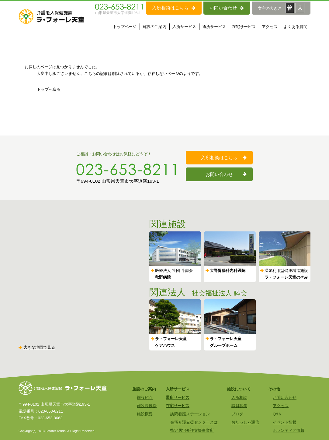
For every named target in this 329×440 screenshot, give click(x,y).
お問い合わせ (227, 7)
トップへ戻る (49, 89)
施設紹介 (145, 397)
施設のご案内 (154, 26)
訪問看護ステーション (190, 414)
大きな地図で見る (37, 347)
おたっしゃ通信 (245, 422)
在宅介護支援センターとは (194, 422)
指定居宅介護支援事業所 (192, 430)
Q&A (277, 414)
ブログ (237, 414)
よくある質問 (295, 26)
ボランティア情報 (288, 430)
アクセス (270, 26)
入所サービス (184, 26)
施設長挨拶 (147, 405)
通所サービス (214, 26)
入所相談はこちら (174, 7)
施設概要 (145, 414)
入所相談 (239, 397)
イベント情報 (284, 422)
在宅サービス (244, 26)
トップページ (125, 26)
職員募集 (239, 405)
